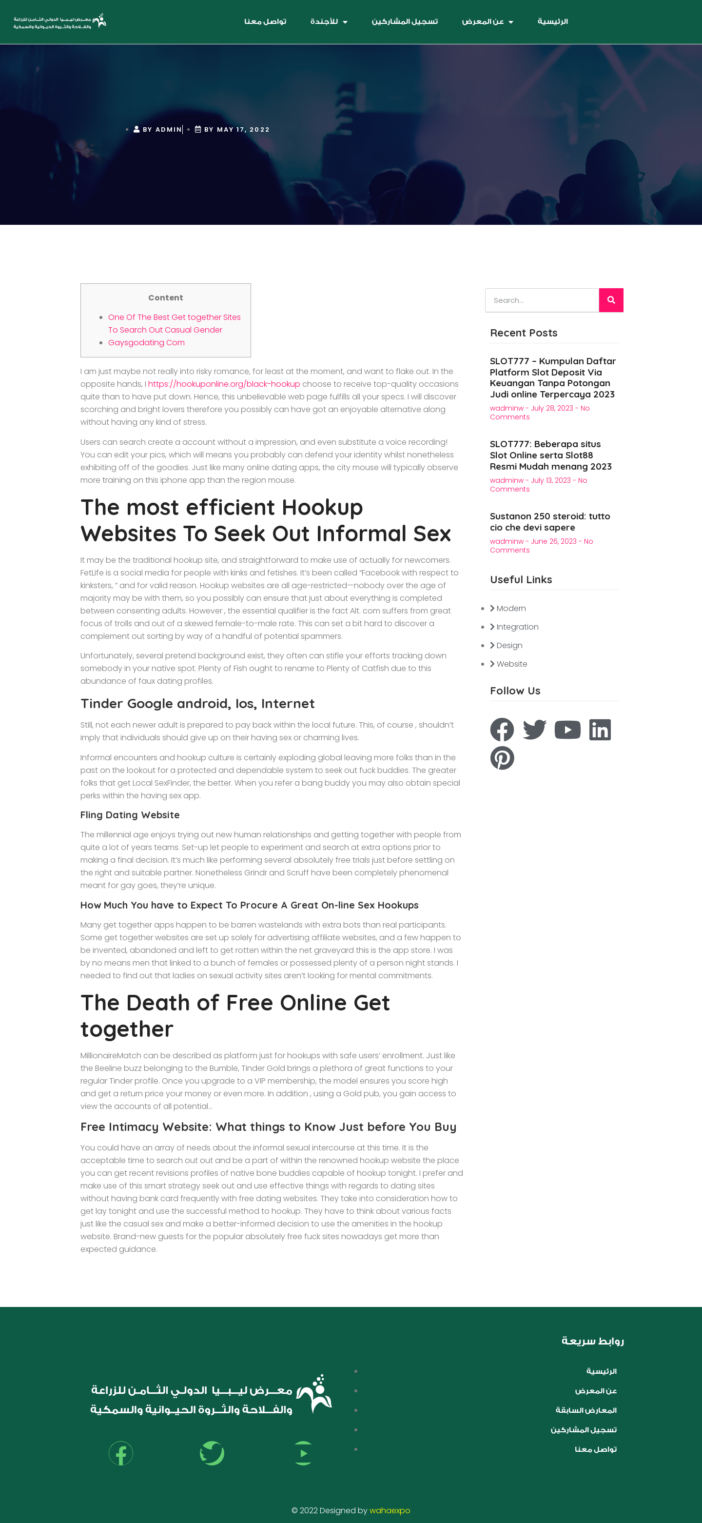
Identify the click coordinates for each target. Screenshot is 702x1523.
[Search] (611, 300)
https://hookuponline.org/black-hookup (224, 384)
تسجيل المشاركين (405, 22)
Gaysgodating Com (146, 342)
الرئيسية (553, 22)
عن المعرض (487, 22)
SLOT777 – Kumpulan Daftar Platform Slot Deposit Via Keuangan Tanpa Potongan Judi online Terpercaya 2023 (553, 377)
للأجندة (329, 22)
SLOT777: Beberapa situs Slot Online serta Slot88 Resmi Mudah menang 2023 (551, 455)
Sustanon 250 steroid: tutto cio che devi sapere (550, 521)
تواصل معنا (265, 22)
